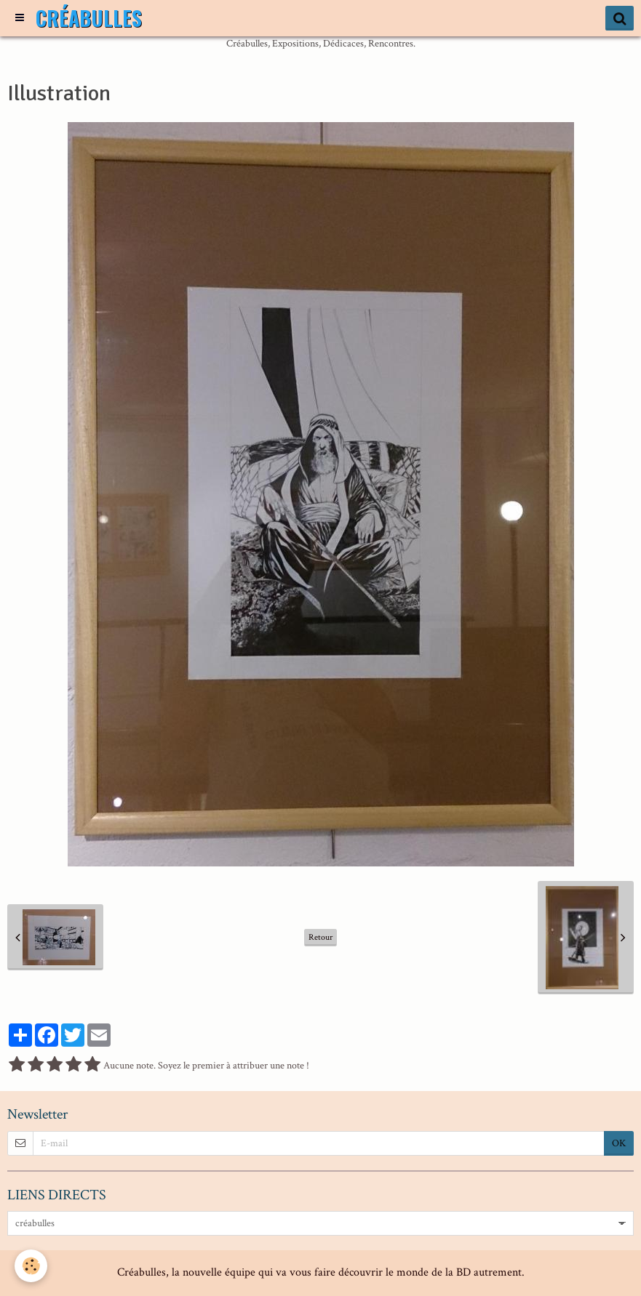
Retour (320, 937)
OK (619, 1143)
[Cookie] (31, 1265)
